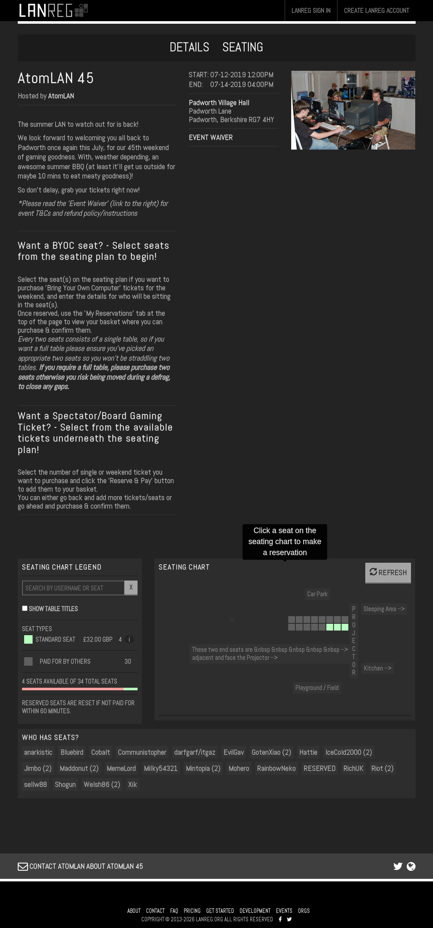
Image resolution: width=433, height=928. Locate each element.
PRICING (192, 911)
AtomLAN (61, 95)
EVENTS (284, 911)
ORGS (304, 911)
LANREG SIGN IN (311, 10)
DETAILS (190, 47)
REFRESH (388, 572)
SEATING (242, 47)
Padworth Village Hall (219, 102)
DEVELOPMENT (255, 911)
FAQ (174, 911)
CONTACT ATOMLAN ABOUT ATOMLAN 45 (80, 866)
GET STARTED (220, 911)
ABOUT (134, 911)
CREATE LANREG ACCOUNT (376, 10)
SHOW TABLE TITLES (53, 609)
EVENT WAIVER (211, 137)
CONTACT (155, 911)
